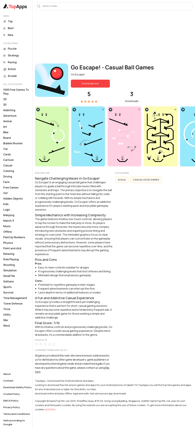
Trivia (6, 309)
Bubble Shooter (13, 143)
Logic (6, 209)
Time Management (15, 298)
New (8, 35)
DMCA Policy (10, 400)
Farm (6, 182)
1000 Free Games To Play (16, 91)
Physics (8, 243)
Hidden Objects (13, 198)
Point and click (12, 248)
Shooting (9, 265)
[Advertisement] (113, 39)
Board (7, 138)
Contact (8, 380)
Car (5, 149)
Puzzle (10, 48)
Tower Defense (13, 303)
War (5, 320)
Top (8, 21)
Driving (7, 176)
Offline (7, 231)
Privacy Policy (11, 407)
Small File (9, 276)
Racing (10, 62)
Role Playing (11, 259)
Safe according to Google (14, 422)
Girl (5, 193)
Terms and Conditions (16, 414)
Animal (7, 121)
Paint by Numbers (14, 237)
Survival (8, 292)
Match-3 (8, 220)
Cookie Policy (11, 394)
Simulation (10, 270)
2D (5, 99)
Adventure (10, 115)
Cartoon (8, 160)
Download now (90, 83)
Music (7, 226)
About (7, 374)
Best (8, 28)
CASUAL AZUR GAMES (146, 179)
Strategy (11, 55)
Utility (7, 314)
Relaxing (8, 254)
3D (4, 104)
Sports (7, 287)
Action (9, 69)
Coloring (8, 171)
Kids (6, 204)
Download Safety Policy (17, 387)
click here (50, 409)
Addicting (9, 110)
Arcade (10, 76)
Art (5, 127)
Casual (7, 165)
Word (6, 325)
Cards (7, 154)
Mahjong (8, 215)
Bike (5, 132)
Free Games (11, 187)
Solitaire (8, 281)
